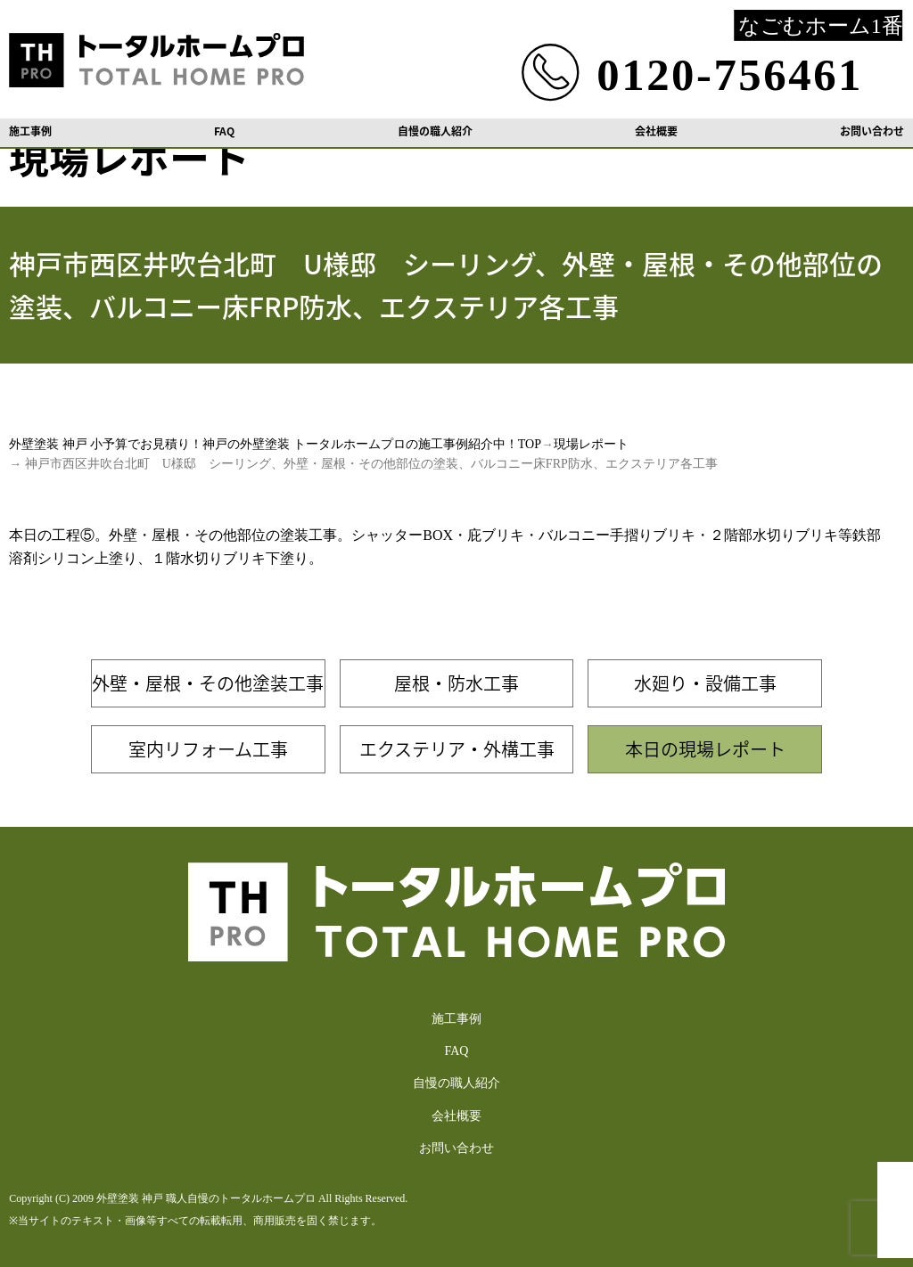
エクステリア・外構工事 (457, 749)
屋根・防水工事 (456, 683)
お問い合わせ (872, 131)
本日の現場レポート (705, 749)
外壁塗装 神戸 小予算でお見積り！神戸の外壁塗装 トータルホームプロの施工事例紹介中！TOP (275, 444)
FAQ (224, 131)
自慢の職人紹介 (435, 131)
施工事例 (30, 131)
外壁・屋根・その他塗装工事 (208, 683)
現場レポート (591, 444)
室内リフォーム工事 (208, 749)
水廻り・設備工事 (705, 683)
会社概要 (656, 131)
